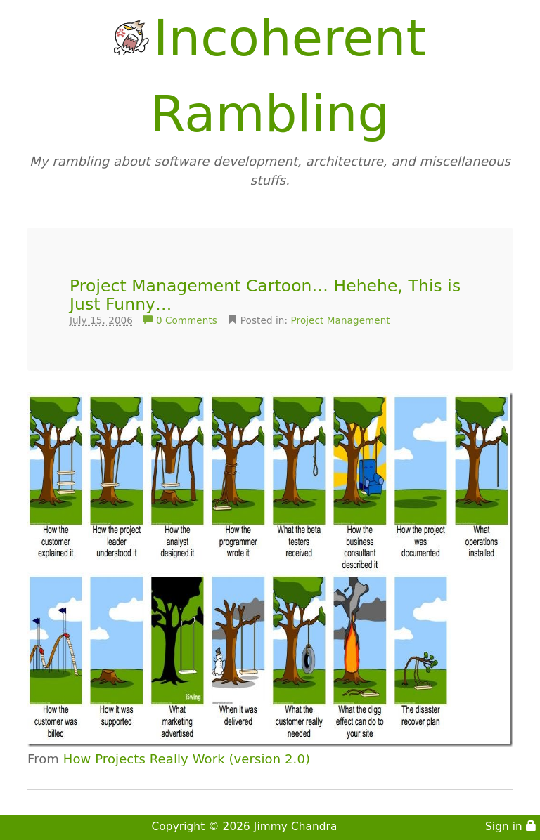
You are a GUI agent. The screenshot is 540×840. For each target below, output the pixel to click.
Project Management (340, 320)
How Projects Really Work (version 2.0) (186, 759)
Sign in (510, 826)
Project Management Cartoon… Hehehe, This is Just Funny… (265, 295)
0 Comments (181, 320)
